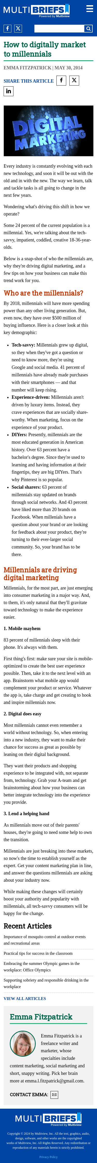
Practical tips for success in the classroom (38, 953)
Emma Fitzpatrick (27, 67)
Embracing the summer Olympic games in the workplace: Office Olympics (42, 966)
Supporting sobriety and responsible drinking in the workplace (46, 983)
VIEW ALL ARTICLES (25, 998)
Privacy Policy (48, 1157)
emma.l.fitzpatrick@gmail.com (54, 1080)
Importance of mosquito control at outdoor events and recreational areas (45, 940)
